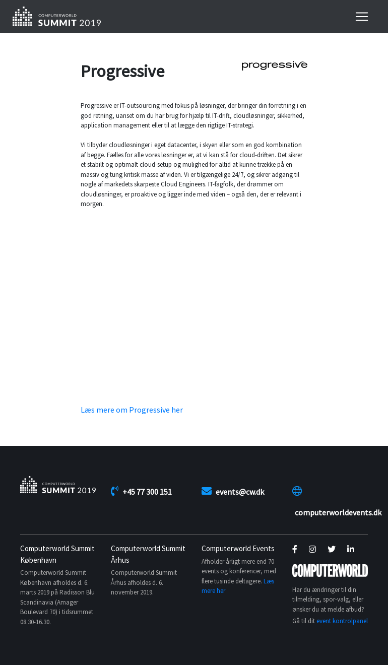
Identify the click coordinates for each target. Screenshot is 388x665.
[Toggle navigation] (361, 16)
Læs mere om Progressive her (132, 410)
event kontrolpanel (342, 621)
